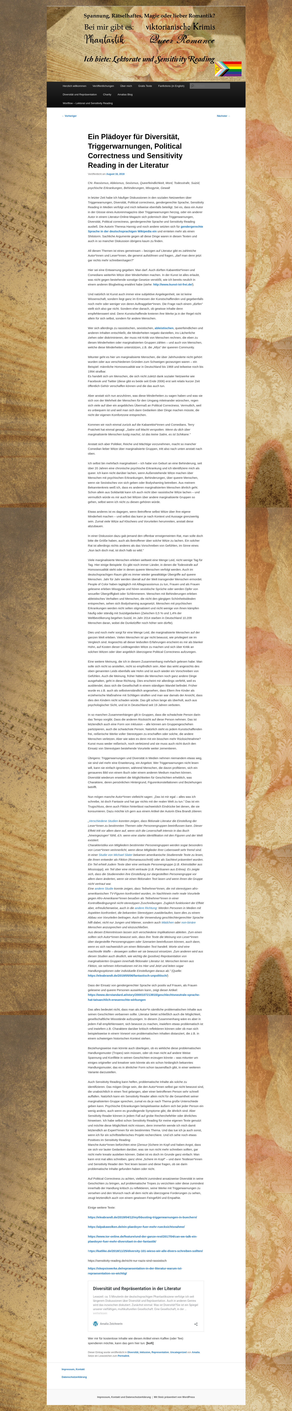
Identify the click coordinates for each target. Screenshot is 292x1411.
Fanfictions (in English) (171, 85)
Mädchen (168, 922)
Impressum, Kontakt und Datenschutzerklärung (124, 1397)
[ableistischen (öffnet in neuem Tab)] (164, 328)
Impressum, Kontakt (73, 1369)
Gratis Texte (145, 85)
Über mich (126, 85)
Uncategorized (178, 1352)
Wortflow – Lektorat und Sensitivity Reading (88, 103)
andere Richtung (145, 908)
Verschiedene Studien (104, 821)
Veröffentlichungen (103, 85)
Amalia (196, 1352)
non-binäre (188, 922)
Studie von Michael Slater (116, 854)
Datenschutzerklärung (74, 1377)
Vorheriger (69, 116)
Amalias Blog (125, 94)
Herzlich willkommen (74, 85)
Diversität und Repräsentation (80, 94)
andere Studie (104, 888)
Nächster (223, 116)
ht (145, 1251)
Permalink (123, 1355)
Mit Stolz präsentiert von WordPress (174, 1397)
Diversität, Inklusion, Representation (148, 1352)
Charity (107, 94)
